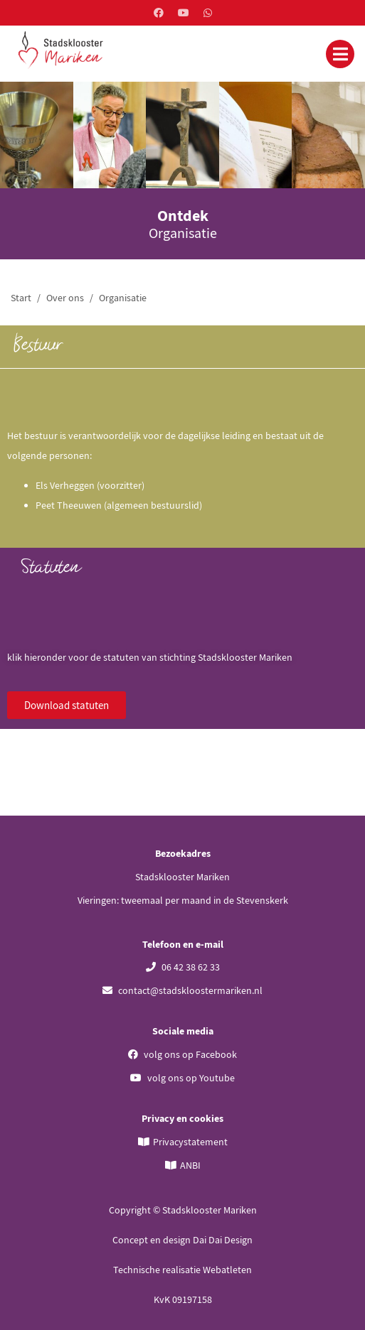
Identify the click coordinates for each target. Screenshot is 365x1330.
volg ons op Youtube (182, 1077)
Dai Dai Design (223, 1239)
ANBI (190, 1165)
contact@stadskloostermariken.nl (182, 990)
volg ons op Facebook (182, 1054)
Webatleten (227, 1269)
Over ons (65, 297)
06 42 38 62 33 (183, 967)
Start (21, 297)
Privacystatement (190, 1141)
